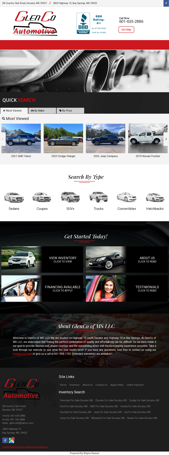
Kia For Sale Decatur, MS (137, 412)
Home (63, 385)
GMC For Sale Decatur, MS (104, 406)
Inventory (74, 385)
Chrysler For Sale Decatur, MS (111, 400)
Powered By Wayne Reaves (84, 453)
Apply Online (117, 385)
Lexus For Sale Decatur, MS (74, 418)
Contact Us (22, 447)
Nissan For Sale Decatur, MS (142, 418)
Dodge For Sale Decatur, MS (144, 400)
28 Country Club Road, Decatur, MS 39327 (24, 3)
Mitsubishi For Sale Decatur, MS (108, 418)
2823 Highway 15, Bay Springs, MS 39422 (75, 3)
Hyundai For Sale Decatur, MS (75, 412)
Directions (33, 447)
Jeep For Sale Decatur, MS (108, 412)
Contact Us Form (22, 353)
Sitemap (44, 447)
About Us (88, 385)
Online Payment (135, 385)
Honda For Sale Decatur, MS (135, 406)
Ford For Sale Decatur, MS (74, 406)
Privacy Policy (9, 447)
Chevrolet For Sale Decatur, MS (76, 400)
